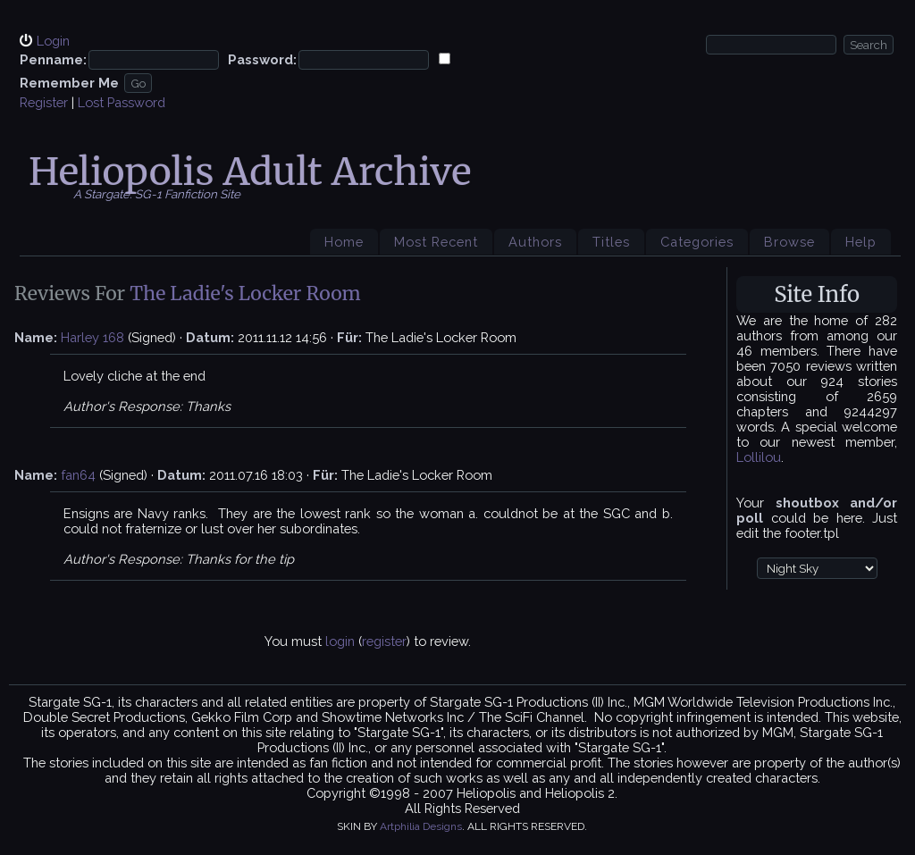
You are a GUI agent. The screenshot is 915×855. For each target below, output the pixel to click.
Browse (789, 241)
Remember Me (69, 82)
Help (861, 241)
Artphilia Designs (421, 826)
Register (44, 102)
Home (344, 241)
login (340, 641)
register (384, 641)
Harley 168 (92, 337)
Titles (611, 241)
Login (53, 40)
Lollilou (758, 457)
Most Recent (436, 241)
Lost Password (121, 102)
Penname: (53, 59)
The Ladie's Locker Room (245, 293)
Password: (262, 59)
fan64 (78, 474)
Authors (535, 241)
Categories (697, 241)
